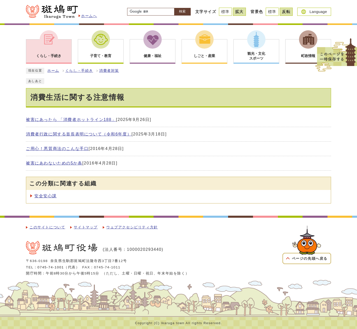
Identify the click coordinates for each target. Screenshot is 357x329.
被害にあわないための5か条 (54, 163)
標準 (225, 11)
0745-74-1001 (50, 267)
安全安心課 (45, 196)
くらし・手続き (79, 71)
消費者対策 (109, 71)
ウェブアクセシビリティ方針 (132, 227)
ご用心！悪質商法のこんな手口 (57, 148)
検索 (182, 11)
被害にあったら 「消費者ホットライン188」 (71, 119)
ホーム (53, 71)
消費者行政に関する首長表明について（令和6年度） (78, 134)
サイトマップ (86, 227)
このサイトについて (47, 227)
